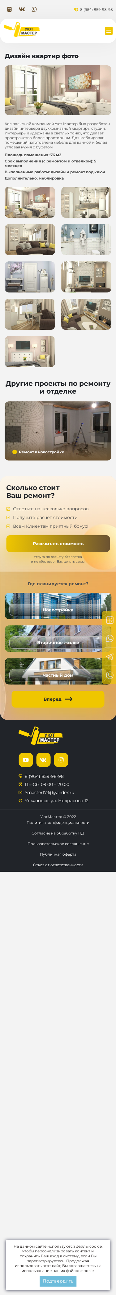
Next (103, 434)
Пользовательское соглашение (58, 843)
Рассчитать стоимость (58, 543)
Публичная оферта (58, 854)
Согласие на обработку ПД (58, 833)
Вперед (53, 699)
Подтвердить (58, 1281)
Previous (13, 434)
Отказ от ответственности (58, 865)
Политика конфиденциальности (58, 822)
